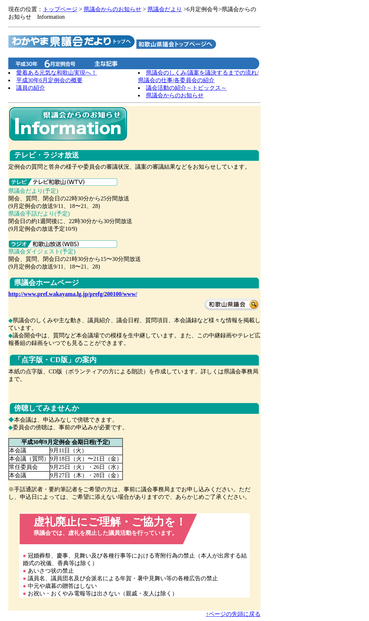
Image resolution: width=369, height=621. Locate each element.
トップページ (60, 9)
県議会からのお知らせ (112, 9)
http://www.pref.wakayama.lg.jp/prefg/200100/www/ (72, 294)
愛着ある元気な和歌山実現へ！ (56, 73)
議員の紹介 (30, 88)
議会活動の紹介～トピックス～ (186, 88)
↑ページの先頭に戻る (233, 614)
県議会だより (164, 9)
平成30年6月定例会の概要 (49, 80)
